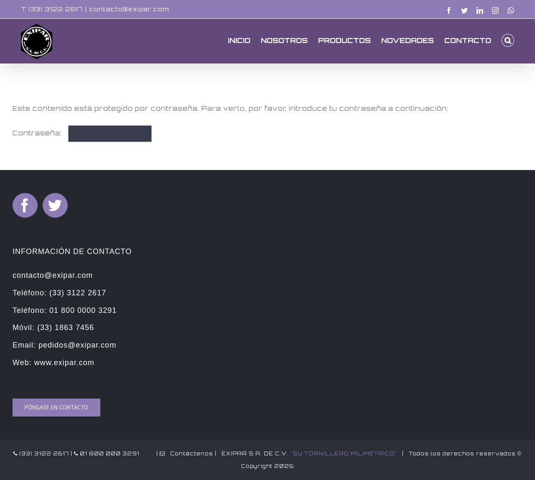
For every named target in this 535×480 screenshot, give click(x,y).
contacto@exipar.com (129, 9)
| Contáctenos (184, 453)
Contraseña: (82, 133)
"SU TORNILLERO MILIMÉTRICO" (343, 453)
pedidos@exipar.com (77, 345)
